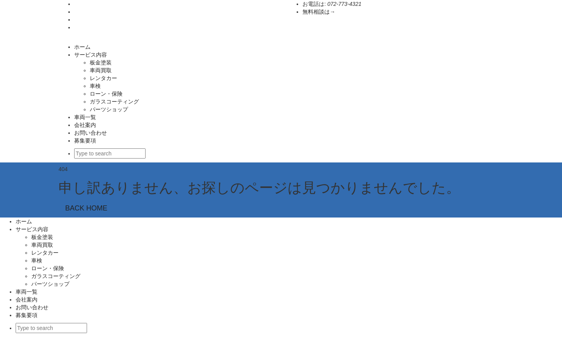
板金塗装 (101, 62)
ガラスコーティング (117, 101)
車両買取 (101, 70)
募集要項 (85, 140)
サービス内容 (90, 55)
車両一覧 (85, 117)
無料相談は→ (318, 12)
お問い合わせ (90, 133)
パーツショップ (109, 109)
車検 (95, 86)
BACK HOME (86, 208)
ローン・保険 (106, 94)
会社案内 (85, 125)
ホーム (82, 47)
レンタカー (103, 78)
